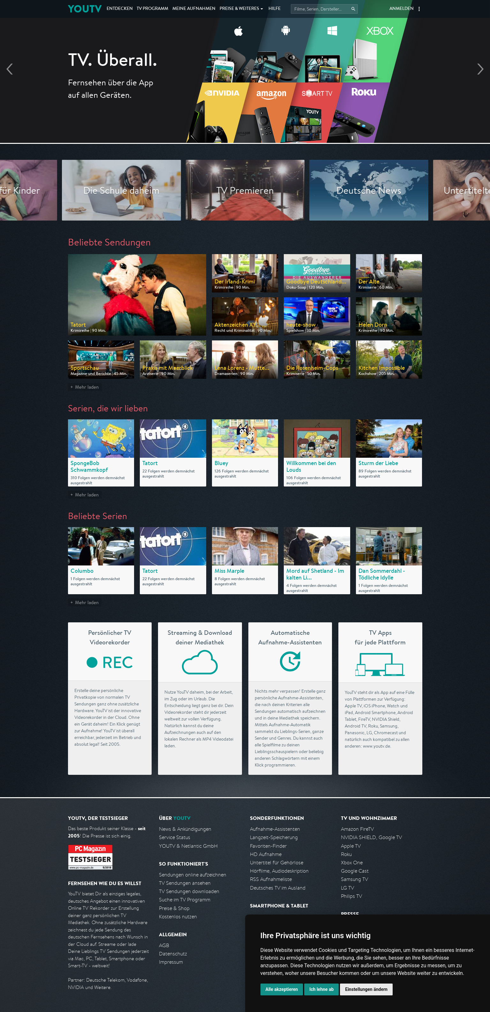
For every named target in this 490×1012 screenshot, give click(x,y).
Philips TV (351, 896)
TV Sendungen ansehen (185, 883)
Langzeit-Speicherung (274, 837)
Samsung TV (354, 879)
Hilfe (274, 9)
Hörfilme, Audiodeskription (279, 871)
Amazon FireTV (357, 829)
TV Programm (152, 9)
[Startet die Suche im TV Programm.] (324, 9)
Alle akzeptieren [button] (282, 989)
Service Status (174, 837)
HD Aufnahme (266, 854)
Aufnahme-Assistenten (275, 829)
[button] (419, 9)
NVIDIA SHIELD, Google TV (371, 837)
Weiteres (239, 9)
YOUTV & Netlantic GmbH (188, 846)
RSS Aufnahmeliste (271, 879)
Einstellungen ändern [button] (366, 989)
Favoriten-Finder (268, 846)
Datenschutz (173, 953)
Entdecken (120, 9)
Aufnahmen (193, 9)
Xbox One (352, 862)
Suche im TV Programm (184, 899)
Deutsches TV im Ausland (277, 887)
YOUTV (85, 9)
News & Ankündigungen (185, 829)
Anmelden (401, 9)
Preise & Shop (174, 908)
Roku (346, 854)
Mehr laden (87, 387)
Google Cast (355, 871)
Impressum (171, 962)
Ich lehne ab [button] (321, 989)
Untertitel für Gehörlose (276, 862)
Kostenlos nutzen (178, 916)
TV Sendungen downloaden (189, 891)
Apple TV (351, 846)
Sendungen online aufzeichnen (192, 874)
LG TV (347, 887)
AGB (164, 945)
